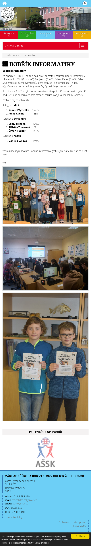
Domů (7, 55)
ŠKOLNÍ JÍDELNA (45, 34)
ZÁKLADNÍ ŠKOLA (9, 34)
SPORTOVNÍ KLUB (82, 34)
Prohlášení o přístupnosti (72, 522)
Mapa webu (79, 525)
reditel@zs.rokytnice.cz (24, 500)
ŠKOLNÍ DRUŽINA (27, 34)
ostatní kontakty (13, 517)
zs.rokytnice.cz (20, 503)
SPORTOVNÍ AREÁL (64, 34)
